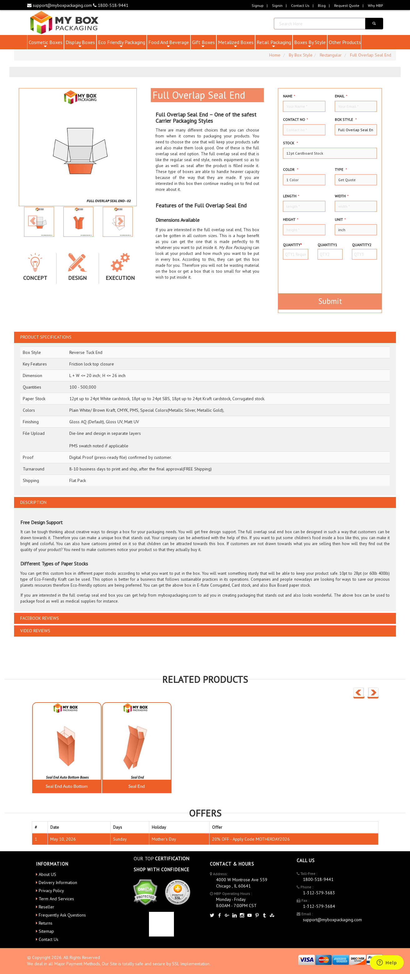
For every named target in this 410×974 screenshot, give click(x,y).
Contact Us (300, 5)
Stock (290, 143)
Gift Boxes (203, 44)
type (341, 169)
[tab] (205, 337)
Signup (258, 5)
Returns (45, 923)
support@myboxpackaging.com (60, 5)
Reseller (46, 907)
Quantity (292, 244)
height (290, 219)
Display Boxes (80, 44)
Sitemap (46, 931)
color (290, 169)
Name (289, 96)
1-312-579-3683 (319, 893)
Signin (277, 5)
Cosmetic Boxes (45, 44)
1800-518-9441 (110, 5)
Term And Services (56, 899)
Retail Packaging (274, 44)
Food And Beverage (168, 44)
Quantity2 (362, 244)
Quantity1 (327, 244)
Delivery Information (58, 882)
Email (341, 96)
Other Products (345, 42)
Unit (340, 219)
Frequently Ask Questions (62, 915)
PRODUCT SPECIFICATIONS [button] (46, 337)
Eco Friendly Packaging (121, 44)
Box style (346, 119)
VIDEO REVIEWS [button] (35, 631)
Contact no (295, 119)
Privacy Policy (51, 890)
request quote (346, 5)
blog (322, 5)
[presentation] (319, 273)
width (341, 196)
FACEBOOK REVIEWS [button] (39, 618)
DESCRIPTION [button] (33, 502)
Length (291, 196)
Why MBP (375, 5)
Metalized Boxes (236, 44)
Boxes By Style (310, 44)
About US (47, 874)
